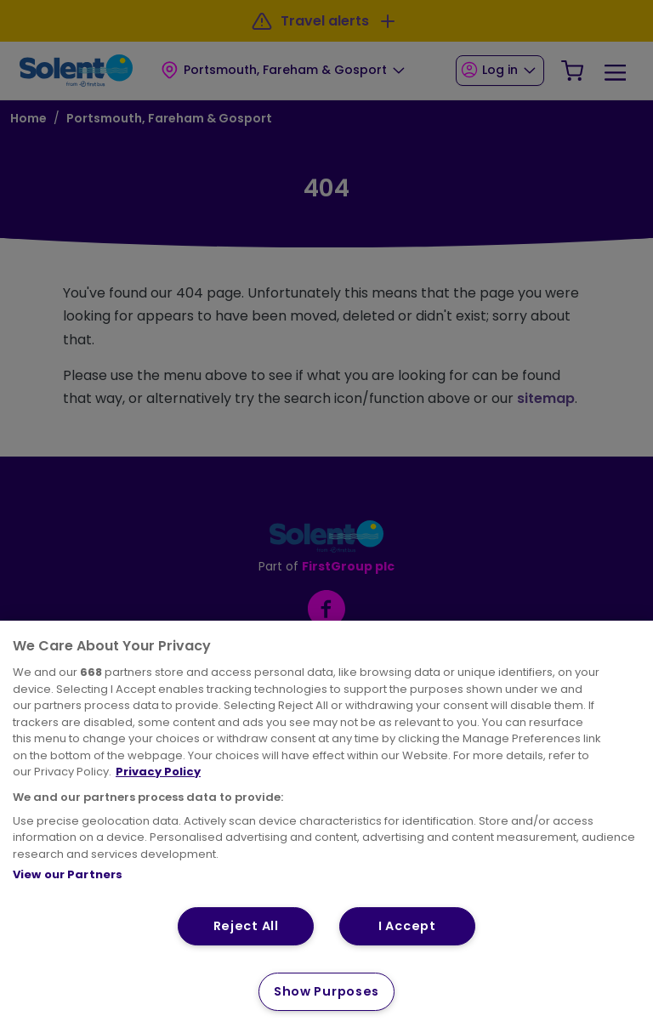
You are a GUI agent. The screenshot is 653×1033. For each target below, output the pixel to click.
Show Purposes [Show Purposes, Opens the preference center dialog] (326, 991)
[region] (326, 827)
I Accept (407, 925)
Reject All (246, 925)
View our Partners (67, 874)
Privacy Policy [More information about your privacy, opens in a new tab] (158, 771)
